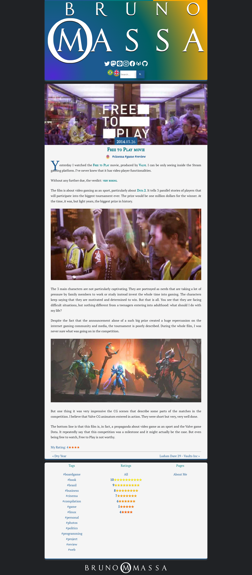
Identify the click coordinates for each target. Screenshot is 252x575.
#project (72, 539)
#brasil (71, 485)
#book (72, 480)
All (126, 474)
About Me (180, 474)
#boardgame (71, 474)
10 (126, 480)
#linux (71, 512)
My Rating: (59, 447)
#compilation (71, 501)
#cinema (118, 157)
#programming (71, 534)
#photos (72, 523)
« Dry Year (59, 456)
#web (71, 550)
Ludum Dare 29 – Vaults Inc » (180, 456)
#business (72, 491)
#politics (72, 528)
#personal (72, 517)
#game (129, 157)
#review (140, 157)
